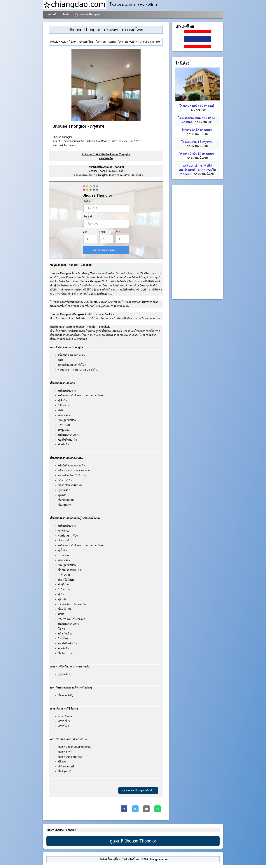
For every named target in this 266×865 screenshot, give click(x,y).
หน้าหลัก (52, 14)
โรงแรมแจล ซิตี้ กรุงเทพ (196, 141)
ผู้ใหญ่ (102, 232)
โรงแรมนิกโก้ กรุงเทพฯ (196, 130)
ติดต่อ (66, 14)
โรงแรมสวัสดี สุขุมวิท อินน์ (196, 106)
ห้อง (85, 232)
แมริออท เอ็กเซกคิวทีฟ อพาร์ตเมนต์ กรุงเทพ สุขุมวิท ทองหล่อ (197, 169)
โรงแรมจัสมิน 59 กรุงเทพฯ (196, 153)
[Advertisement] (197, 242)
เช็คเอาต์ (87, 216)
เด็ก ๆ (117, 232)
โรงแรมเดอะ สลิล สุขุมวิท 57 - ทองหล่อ (197, 120)
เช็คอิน (86, 201)
